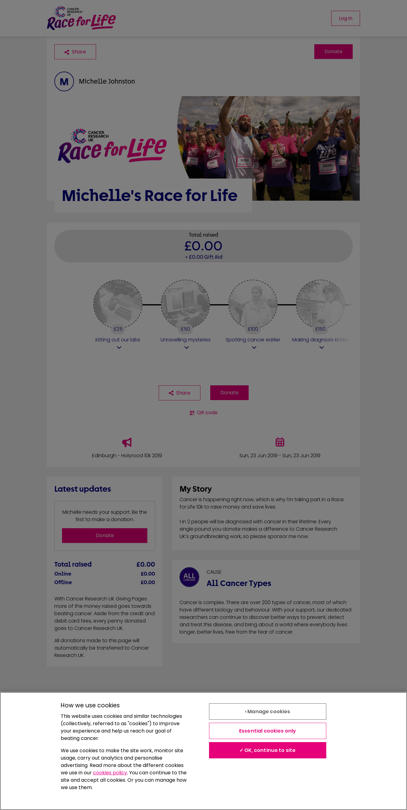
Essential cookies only (267, 730)
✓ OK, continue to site (267, 750)
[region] (203, 751)
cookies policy (110, 772)
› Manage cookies (267, 711)
